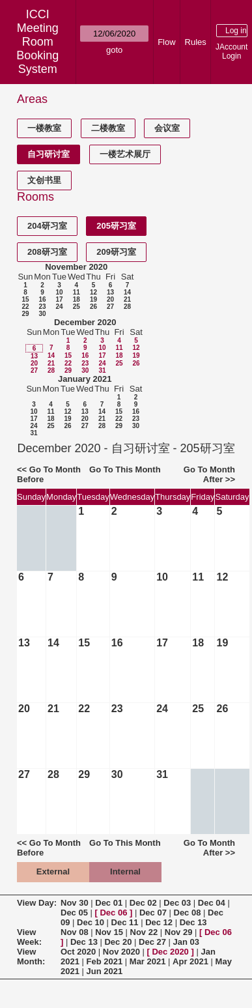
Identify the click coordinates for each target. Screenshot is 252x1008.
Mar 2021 (148, 961)
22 (25, 306)
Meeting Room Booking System (37, 49)
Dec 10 (90, 922)
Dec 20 (118, 942)
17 (59, 299)
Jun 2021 (105, 971)
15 (25, 299)
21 (127, 299)
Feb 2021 (105, 961)
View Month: (31, 956)
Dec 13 (193, 922)
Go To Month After (209, 474)
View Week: (29, 937)
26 (93, 306)
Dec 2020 (170, 952)
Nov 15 (109, 932)
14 (127, 292)
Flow (166, 42)
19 (93, 299)
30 (42, 313)
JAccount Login (231, 51)
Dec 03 (177, 903)
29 (25, 313)
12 (93, 292)
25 (76, 306)
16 (42, 299)
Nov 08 (75, 932)
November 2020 (76, 267)
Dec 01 (108, 903)
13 (110, 292)
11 (76, 292)
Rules (195, 42)
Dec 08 (187, 912)
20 (110, 299)
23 (42, 306)
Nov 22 (144, 932)
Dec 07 (153, 912)
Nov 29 (179, 932)
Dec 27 (152, 942)
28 (127, 306)
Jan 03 (186, 942)
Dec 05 (74, 912)
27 (110, 306)
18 (76, 299)
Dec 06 (113, 912)
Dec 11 (125, 922)
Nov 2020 (121, 952)
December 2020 (85, 322)
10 (59, 292)
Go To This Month (125, 469)
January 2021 (84, 379)
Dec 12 (159, 922)
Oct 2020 (78, 952)
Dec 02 (143, 903)
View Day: (37, 903)
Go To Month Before (49, 474)
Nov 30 (75, 903)
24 (59, 306)
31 (101, 370)
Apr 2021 (190, 961)
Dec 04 (211, 903)
